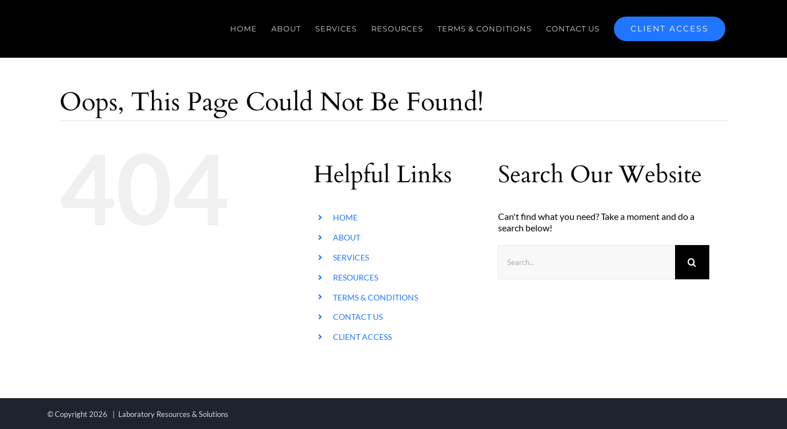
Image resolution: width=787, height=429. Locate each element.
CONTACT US (358, 317)
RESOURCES (355, 277)
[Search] (692, 262)
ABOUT (346, 237)
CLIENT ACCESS (362, 337)
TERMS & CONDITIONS (375, 297)
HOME (345, 217)
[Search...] (586, 262)
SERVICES (351, 257)
